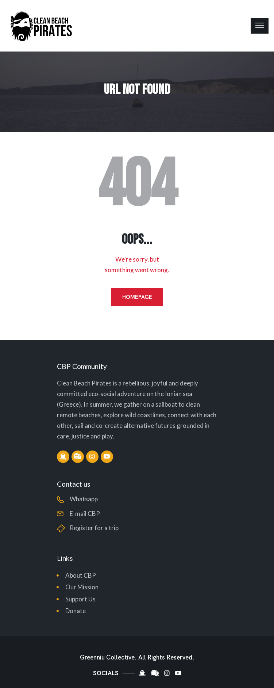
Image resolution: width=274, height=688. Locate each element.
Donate (75, 611)
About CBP (80, 575)
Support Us (80, 599)
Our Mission (82, 587)
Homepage (137, 297)
